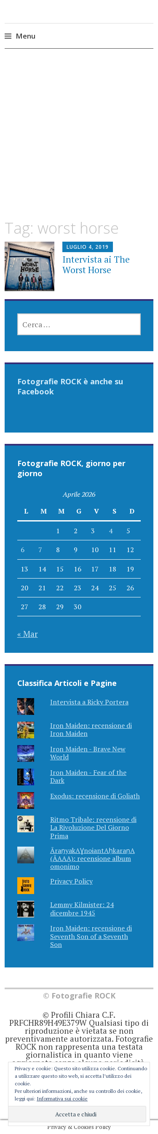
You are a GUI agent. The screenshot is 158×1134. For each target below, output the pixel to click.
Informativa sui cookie (62, 1098)
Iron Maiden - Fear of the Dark (88, 776)
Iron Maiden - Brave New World (88, 752)
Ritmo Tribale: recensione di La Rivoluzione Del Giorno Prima (93, 827)
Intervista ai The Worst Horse (96, 264)
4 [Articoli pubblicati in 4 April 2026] (110, 530)
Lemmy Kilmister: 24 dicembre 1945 (82, 908)
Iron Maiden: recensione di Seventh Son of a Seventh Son (91, 936)
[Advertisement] (79, 141)
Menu (25, 36)
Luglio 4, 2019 (88, 246)
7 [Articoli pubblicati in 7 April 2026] (40, 549)
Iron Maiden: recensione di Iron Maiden (91, 729)
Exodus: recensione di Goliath (95, 795)
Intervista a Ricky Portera (89, 701)
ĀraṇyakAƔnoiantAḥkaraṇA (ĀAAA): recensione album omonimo (92, 858)
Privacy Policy (71, 881)
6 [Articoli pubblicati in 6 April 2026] (22, 549)
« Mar (27, 633)
